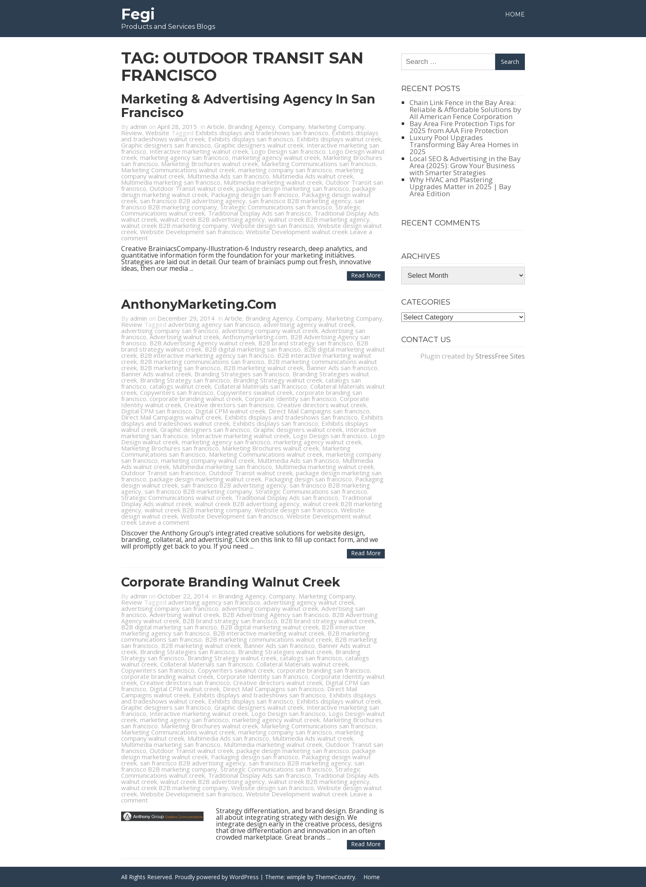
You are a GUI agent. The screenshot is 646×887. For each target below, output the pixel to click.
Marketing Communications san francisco (318, 164)
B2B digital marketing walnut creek (269, 627)
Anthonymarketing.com (254, 337)
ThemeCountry (335, 877)
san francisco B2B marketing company (198, 491)
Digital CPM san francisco (156, 411)
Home (515, 14)
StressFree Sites (500, 356)
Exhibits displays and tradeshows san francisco (261, 133)
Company (292, 126)
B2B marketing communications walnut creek (268, 639)
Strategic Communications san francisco (276, 207)
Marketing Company (336, 126)
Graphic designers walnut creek (258, 145)
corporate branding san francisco (323, 670)
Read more (366, 275)
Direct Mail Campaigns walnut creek (171, 417)
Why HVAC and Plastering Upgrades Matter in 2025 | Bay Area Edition (460, 186)
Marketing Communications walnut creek (178, 170)
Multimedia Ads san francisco (228, 176)
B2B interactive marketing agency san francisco (207, 355)
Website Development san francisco (191, 232)
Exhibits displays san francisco (250, 139)
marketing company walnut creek (207, 460)
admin (138, 126)
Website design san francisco (272, 225)
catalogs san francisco (311, 658)
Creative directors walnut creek (321, 405)
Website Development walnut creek (297, 232)
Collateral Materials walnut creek (302, 664)
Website (157, 133)
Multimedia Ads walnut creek (312, 176)
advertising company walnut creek (270, 330)
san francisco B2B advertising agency (193, 201)
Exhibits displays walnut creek (339, 139)
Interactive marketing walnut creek (199, 151)
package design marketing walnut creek (205, 479)
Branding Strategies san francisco (241, 374)
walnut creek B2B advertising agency (212, 219)
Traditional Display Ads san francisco (259, 213)
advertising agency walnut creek (308, 324)
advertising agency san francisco (214, 324)
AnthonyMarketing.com (198, 304)
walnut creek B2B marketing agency (319, 219)
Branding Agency (251, 126)
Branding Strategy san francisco (185, 380)
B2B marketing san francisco (180, 368)
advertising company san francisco (169, 330)
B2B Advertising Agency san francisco (275, 614)
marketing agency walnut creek (276, 157)
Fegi (138, 14)
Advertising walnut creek (184, 337)
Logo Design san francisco (288, 151)
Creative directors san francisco (229, 405)
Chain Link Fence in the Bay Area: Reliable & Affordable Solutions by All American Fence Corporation (465, 109)
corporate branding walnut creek (196, 398)
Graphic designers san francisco (166, 145)
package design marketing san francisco (292, 188)
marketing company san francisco (285, 170)
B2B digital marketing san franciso (253, 349)
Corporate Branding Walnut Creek (230, 582)
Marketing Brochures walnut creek (209, 164)
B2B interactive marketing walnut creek (268, 633)
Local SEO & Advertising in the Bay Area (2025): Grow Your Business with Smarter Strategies (465, 165)
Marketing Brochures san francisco (170, 448)
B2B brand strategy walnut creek (327, 621)
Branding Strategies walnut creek (285, 652)
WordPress (244, 877)
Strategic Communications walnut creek (176, 497)
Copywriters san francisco (176, 392)
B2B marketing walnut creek (263, 368)
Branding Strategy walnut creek (277, 380)
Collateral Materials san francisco (260, 386)
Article (216, 126)
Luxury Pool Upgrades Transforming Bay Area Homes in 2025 (464, 144)
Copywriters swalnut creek (255, 392)
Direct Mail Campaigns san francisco (319, 411)
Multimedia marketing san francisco (170, 182)
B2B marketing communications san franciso (202, 361)
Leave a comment (164, 522)
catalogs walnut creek (180, 386)
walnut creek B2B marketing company (174, 225)
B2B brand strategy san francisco (305, 343)
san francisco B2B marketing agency (300, 201)
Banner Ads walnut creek (156, 374)
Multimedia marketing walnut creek (273, 182)
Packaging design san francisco (254, 194)
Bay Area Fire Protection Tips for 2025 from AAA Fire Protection (462, 127)
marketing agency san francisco (184, 157)
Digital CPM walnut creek (230, 411)
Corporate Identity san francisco (291, 398)
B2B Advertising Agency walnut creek (202, 343)
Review (131, 133)
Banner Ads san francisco (342, 368)
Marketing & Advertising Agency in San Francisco (248, 106)
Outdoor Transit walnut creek (191, 188)
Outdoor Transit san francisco (163, 473)
